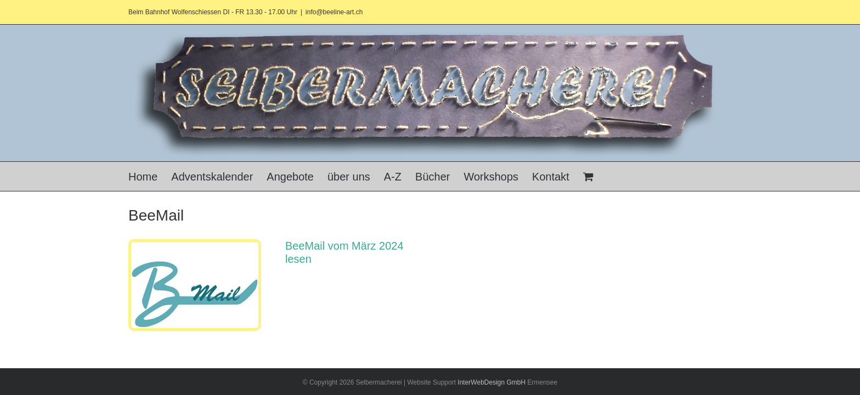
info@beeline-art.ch (334, 12)
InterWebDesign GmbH (491, 382)
